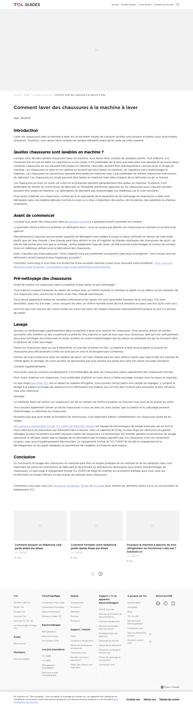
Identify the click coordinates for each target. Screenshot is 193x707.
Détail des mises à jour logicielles (82, 666)
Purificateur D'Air (50, 640)
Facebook (59, 485)
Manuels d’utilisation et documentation (110, 615)
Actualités (132, 607)
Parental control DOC (139, 641)
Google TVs (19, 611)
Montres (75, 616)
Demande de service (109, 640)
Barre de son (20, 643)
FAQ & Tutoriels (106, 609)
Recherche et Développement (135, 622)
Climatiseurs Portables (53, 607)
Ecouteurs (76, 607)
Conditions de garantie (82, 640)
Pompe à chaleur (51, 616)
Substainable (133, 602)
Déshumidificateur (51, 611)
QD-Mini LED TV (22, 602)
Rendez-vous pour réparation (80, 658)
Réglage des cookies (169, 699)
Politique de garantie (109, 621)
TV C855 (46, 660)
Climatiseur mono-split (53, 602)
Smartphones (77, 602)
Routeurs (75, 621)
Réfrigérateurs (49, 631)
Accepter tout (133, 699)
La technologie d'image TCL (25, 626)
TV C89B (46, 656)
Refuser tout (150, 699)
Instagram (73, 485)
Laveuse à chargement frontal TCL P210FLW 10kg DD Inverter (56, 426)
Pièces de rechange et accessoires (81, 646)
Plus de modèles (22, 659)
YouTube (98, 485)
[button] (100, 573)
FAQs (73, 636)
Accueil (17, 95)
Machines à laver (50, 636)
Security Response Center (139, 634)
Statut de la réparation (110, 645)
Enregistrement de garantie (108, 634)
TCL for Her (133, 616)
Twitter (84, 485)
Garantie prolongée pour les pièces (108, 627)
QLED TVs (19, 607)
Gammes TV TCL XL (23, 621)
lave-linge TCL (39, 383)
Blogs (26, 95)
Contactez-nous (78, 652)
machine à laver (77, 221)
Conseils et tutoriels (42, 95)
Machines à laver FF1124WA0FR (50, 674)
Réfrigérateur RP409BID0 (48, 666)
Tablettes (75, 611)
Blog (129, 611)
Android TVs (20, 616)
